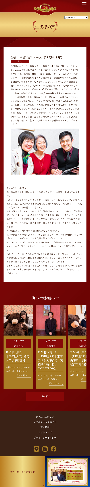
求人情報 (45, 427)
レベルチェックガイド (45, 422)
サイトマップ (45, 432)
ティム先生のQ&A (45, 416)
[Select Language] (76, 17)
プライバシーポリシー (45, 437)
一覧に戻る (45, 396)
